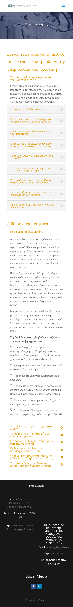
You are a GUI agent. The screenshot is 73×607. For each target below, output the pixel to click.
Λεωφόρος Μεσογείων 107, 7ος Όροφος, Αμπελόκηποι (19, 502)
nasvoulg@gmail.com (57, 547)
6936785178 (56, 553)
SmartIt (43, 600)
